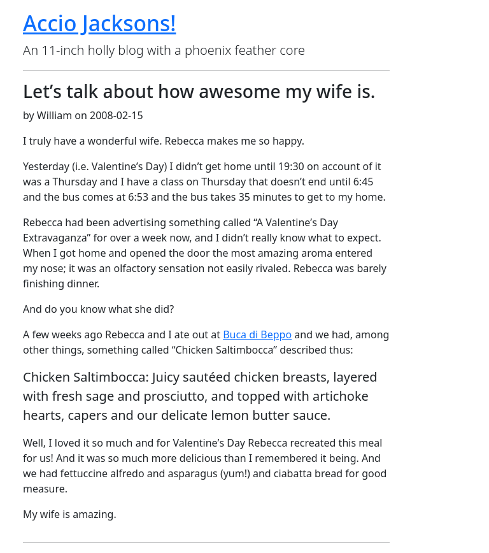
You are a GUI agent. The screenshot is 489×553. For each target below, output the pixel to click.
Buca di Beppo (257, 334)
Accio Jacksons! (99, 23)
